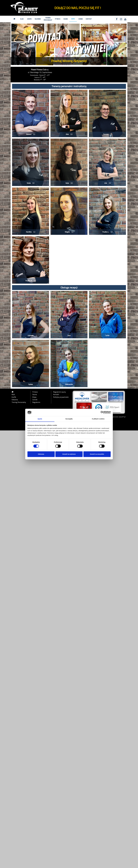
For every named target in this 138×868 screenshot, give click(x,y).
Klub (21, 19)
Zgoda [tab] (40, 419)
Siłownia (38, 19)
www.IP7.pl (122, 417)
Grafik (29, 19)
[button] (19, 44)
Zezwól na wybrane (69, 454)
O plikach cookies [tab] (98, 419)
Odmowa (41, 454)
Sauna (65, 19)
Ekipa (73, 19)
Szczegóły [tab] (69, 419)
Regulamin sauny (59, 392)
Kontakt (89, 19)
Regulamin (36, 402)
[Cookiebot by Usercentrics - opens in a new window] (102, 412)
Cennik (80, 19)
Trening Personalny (48, 19)
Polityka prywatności (61, 397)
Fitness (57, 19)
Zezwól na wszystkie (97, 454)
